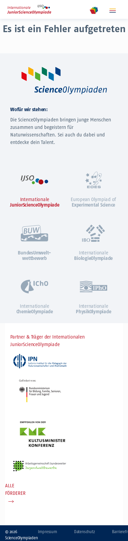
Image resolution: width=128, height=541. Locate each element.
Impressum (47, 531)
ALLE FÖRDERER (15, 489)
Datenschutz (84, 531)
